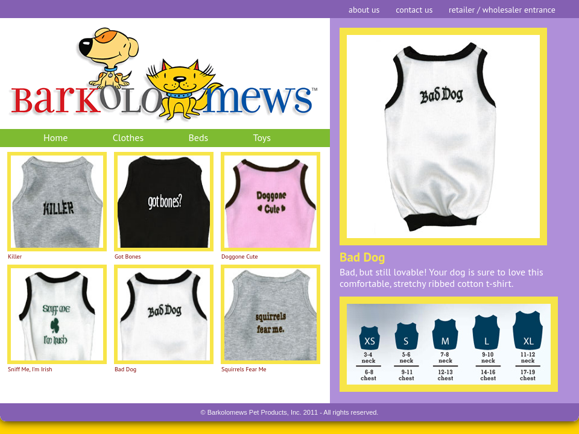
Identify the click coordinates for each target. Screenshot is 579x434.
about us (364, 9)
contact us (414, 9)
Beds (198, 137)
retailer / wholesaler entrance (502, 9)
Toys (262, 137)
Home (55, 137)
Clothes (128, 137)
